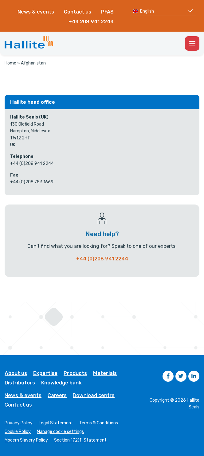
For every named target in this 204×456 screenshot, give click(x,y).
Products (75, 373)
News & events (36, 12)
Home (10, 63)
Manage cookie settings (60, 432)
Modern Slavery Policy (26, 440)
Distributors (20, 382)
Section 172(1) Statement (80, 440)
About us (16, 373)
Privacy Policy (19, 423)
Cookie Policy (18, 432)
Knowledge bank (61, 382)
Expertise (45, 373)
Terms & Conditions (98, 423)
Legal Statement (56, 423)
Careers (57, 395)
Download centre (94, 395)
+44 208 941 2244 (91, 22)
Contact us (77, 12)
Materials (105, 373)
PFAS (107, 12)
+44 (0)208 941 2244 (102, 259)
